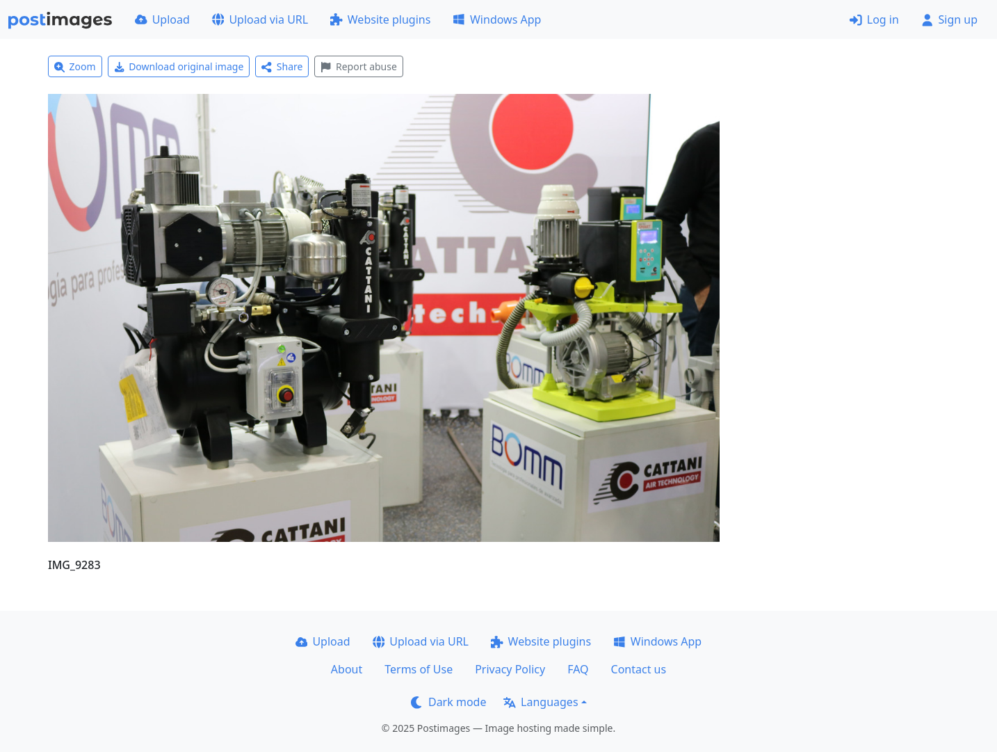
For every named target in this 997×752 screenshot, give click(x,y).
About (346, 669)
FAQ (577, 669)
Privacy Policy (510, 669)
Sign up (949, 19)
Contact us (639, 669)
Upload (162, 19)
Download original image (179, 66)
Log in (874, 19)
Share (281, 66)
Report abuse (358, 66)
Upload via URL (260, 19)
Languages (540, 702)
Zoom (75, 66)
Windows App (497, 19)
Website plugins (380, 19)
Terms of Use (418, 669)
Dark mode (448, 702)
